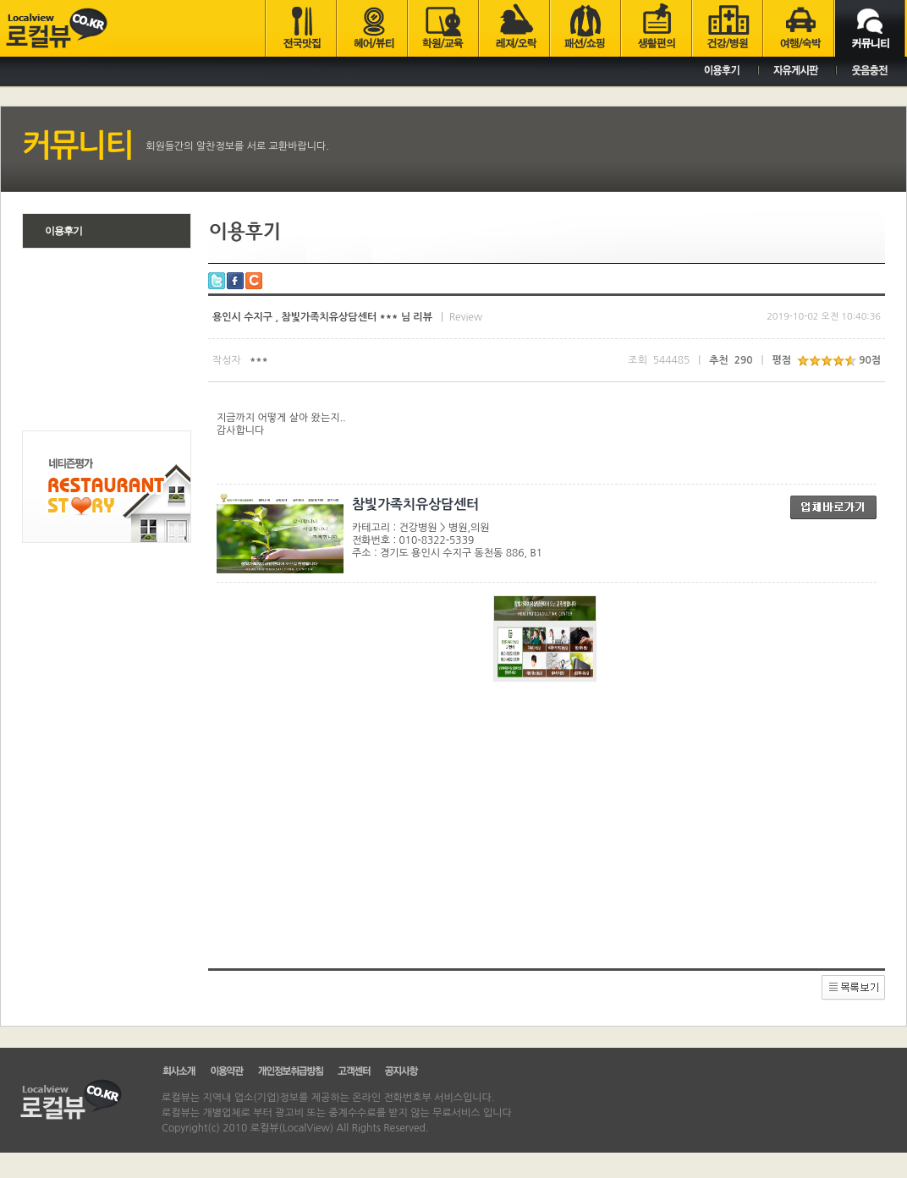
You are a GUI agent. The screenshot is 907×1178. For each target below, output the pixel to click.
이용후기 (59, 231)
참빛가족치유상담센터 (415, 504)
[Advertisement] (106, 341)
